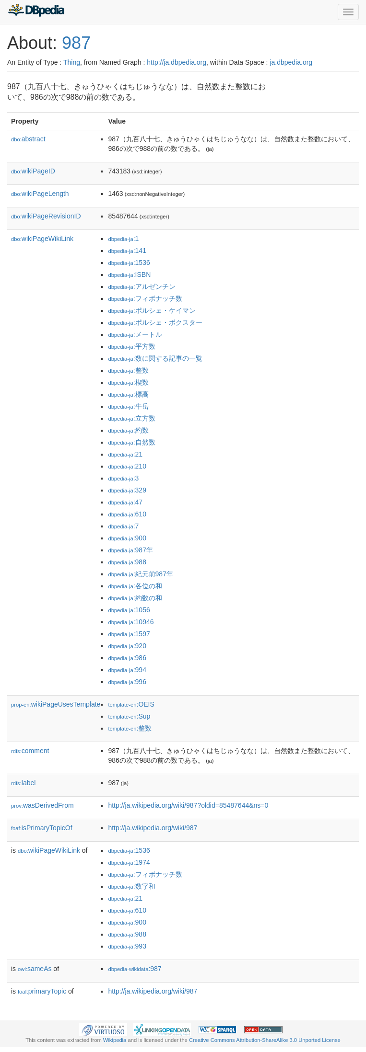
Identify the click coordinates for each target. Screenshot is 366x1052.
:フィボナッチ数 (145, 298)
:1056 (129, 610)
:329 (127, 490)
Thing (71, 62)
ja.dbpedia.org (291, 62)
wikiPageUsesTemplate (55, 704)
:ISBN (129, 274)
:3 (123, 478)
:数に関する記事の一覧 (155, 358)
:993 (127, 946)
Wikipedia (115, 1040)
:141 (127, 250)
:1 (123, 238)
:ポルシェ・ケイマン (151, 310)
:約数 (128, 430)
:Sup (129, 716)
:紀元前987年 (140, 574)
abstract (28, 139)
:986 (127, 658)
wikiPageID (33, 171)
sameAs (34, 968)
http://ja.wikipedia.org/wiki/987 (152, 828)
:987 (134, 968)
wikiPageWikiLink (42, 238)
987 (76, 43)
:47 (125, 502)
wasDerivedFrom (42, 805)
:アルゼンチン (141, 286)
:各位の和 (135, 586)
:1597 (129, 634)
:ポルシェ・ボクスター (155, 322)
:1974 (129, 862)
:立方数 (131, 418)
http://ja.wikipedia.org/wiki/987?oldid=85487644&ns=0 (188, 805)
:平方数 (131, 346)
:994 (127, 670)
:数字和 (131, 886)
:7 (123, 526)
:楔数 (128, 382)
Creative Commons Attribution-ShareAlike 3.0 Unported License (265, 1040)
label (23, 783)
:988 (127, 562)
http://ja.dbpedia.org (176, 62)
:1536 (129, 262)
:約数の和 (135, 598)
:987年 (130, 550)
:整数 (128, 370)
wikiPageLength (40, 193)
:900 (127, 538)
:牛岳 (128, 406)
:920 (127, 646)
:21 (125, 454)
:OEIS (131, 704)
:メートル (135, 334)
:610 (127, 514)
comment (30, 751)
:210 (127, 466)
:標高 (128, 394)
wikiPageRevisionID (46, 216)
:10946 (130, 622)
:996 (127, 682)
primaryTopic (42, 991)
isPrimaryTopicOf (41, 828)
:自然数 (131, 442)
